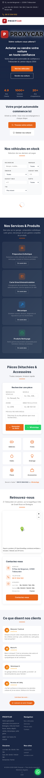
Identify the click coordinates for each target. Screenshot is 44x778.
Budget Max (10, 179)
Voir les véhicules (22, 69)
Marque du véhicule (10, 393)
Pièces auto (28, 726)
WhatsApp (33, 427)
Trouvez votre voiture (22, 125)
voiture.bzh (28, 750)
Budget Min (33, 171)
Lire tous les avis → (22, 697)
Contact (26, 729)
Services (27, 724)
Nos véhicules (29, 721)
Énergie (8, 171)
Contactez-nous (22, 597)
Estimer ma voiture (22, 133)
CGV (22, 775)
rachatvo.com (28, 755)
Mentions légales (22, 770)
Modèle (26, 392)
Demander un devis (14, 427)
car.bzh (26, 752)
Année (8, 403)
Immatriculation (30, 403)
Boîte (31, 179)
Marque (32, 162)
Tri (6, 187)
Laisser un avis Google (22, 703)
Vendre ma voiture (22, 76)
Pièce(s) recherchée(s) (15, 411)
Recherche (9, 162)
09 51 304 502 (9, 14)
